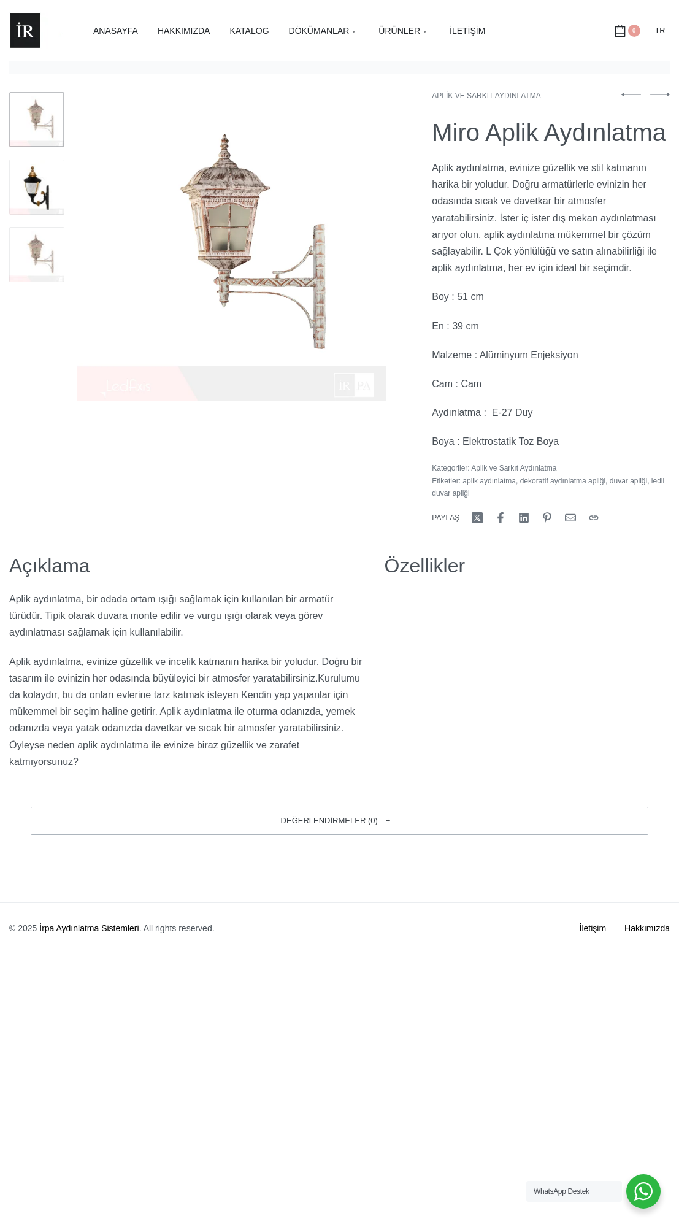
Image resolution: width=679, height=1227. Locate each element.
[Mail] (570, 517)
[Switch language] (660, 31)
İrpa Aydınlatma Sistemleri (89, 928)
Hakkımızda (647, 928)
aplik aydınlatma (489, 481)
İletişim (593, 928)
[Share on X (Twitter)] (477, 517)
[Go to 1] (36, 119)
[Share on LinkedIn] (523, 517)
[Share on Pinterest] (547, 517)
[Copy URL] (593, 517)
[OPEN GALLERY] (231, 246)
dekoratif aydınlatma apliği (562, 481)
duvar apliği (628, 481)
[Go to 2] (36, 187)
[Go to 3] (36, 254)
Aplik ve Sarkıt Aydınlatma (486, 95)
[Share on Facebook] (500, 517)
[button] (339, 821)
